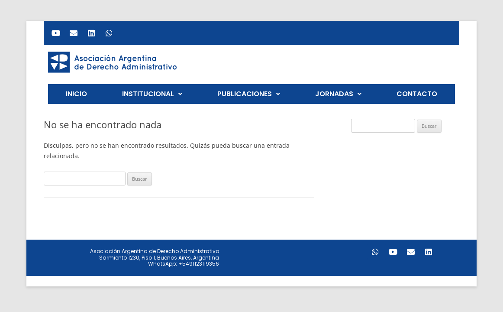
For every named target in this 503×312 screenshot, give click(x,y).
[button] (152, 94)
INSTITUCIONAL (152, 94)
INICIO (76, 94)
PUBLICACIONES (248, 94)
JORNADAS (338, 94)
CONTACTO (417, 94)
